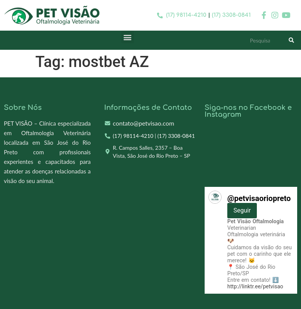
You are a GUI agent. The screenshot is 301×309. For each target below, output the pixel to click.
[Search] (291, 40)
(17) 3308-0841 (231, 15)
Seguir (242, 210)
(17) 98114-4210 (186, 15)
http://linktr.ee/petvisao (255, 286)
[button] (127, 37)
